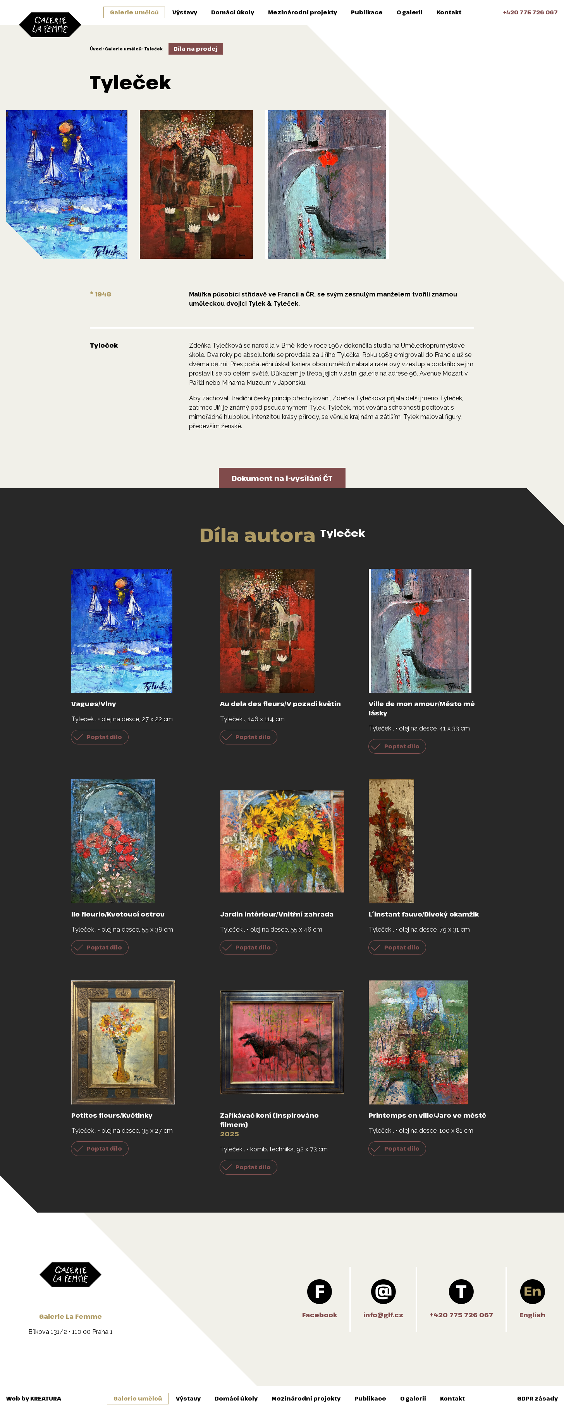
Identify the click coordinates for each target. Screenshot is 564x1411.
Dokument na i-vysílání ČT (282, 478)
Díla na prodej (196, 48)
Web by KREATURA (33, 1398)
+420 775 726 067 (530, 12)
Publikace (367, 12)
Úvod (96, 49)
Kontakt (449, 12)
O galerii (410, 12)
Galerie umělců (134, 12)
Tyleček (153, 49)
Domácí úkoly (232, 12)
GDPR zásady (537, 1398)
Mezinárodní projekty (302, 12)
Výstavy (184, 12)
